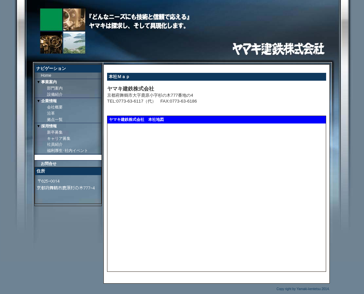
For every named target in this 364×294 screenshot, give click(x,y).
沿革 (51, 113)
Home (46, 75)
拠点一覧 (55, 119)
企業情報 (49, 101)
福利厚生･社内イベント (67, 150)
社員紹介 (55, 144)
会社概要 (55, 107)
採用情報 (49, 126)
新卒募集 (55, 132)
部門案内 (55, 88)
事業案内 (49, 82)
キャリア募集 (59, 138)
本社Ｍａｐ (50, 157)
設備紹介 (55, 94)
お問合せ (48, 163)
